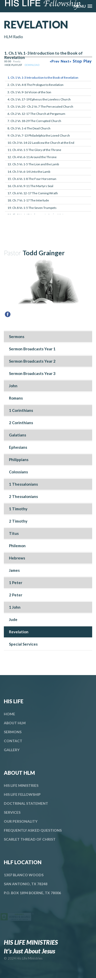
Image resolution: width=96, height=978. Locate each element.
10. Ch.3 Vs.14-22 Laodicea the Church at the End (40, 143)
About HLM (15, 723)
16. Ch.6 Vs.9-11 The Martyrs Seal (30, 186)
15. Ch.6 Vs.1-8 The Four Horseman (31, 179)
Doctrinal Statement (26, 803)
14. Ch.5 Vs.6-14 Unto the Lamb (28, 172)
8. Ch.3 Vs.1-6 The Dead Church (28, 128)
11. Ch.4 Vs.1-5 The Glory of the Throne (34, 150)
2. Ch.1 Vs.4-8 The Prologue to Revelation (35, 85)
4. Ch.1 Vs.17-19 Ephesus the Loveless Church (39, 99)
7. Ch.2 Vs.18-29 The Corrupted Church (34, 121)
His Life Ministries (21, 785)
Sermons (13, 732)
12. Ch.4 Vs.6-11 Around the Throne (32, 157)
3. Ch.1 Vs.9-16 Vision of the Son (29, 92)
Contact (13, 741)
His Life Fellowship (22, 794)
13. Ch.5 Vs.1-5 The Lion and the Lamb (33, 164)
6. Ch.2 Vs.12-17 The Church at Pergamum (36, 114)
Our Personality (20, 821)
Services (12, 812)
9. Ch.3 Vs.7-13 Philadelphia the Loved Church (38, 135)
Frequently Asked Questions (33, 830)
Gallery (11, 750)
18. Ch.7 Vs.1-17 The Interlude (28, 200)
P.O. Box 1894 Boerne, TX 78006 (32, 893)
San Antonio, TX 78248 (25, 884)
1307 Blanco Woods (24, 875)
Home (9, 714)
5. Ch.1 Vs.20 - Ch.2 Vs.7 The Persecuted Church (40, 106)
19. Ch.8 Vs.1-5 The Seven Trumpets (32, 208)
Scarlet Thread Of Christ (30, 839)
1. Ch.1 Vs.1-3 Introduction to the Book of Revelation (42, 77)
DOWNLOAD (32, 64)
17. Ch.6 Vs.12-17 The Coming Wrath (32, 193)
